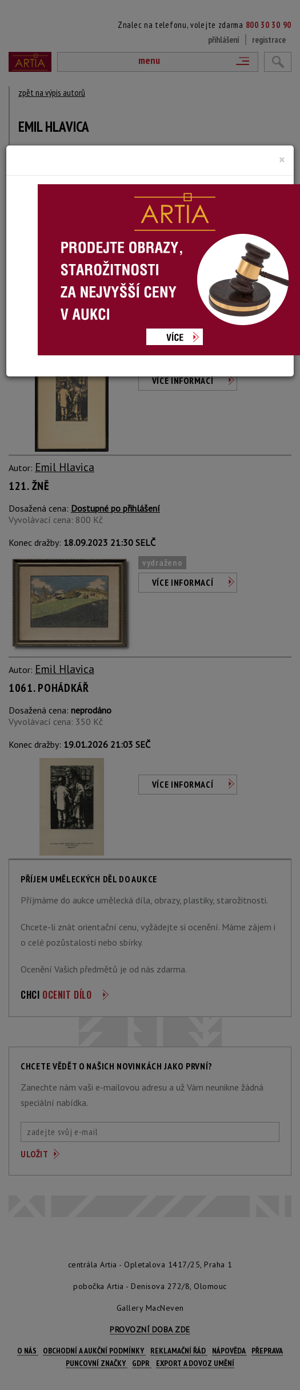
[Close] (282, 160)
